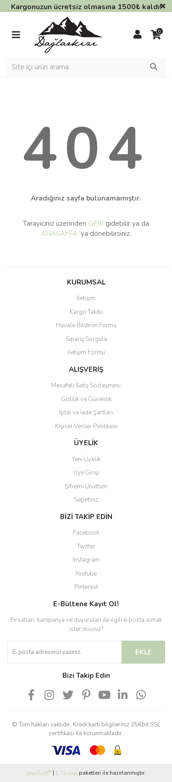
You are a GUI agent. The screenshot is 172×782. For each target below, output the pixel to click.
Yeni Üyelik (86, 459)
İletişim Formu (86, 352)
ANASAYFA (59, 233)
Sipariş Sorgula (86, 339)
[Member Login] (137, 35)
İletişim (86, 298)
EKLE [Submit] (143, 652)
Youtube (86, 574)
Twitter (86, 546)
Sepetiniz (86, 500)
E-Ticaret (66, 773)
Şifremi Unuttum (86, 486)
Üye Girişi (86, 473)
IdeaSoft (38, 773)
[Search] (86, 67)
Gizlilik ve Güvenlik (86, 399)
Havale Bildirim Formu (86, 325)
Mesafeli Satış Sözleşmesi (86, 385)
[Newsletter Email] (64, 652)
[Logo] (68, 34)
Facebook (86, 533)
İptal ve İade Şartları (86, 412)
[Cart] (156, 35)
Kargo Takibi (86, 312)
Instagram (86, 560)
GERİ (96, 223)
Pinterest (86, 587)
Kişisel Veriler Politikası (86, 426)
